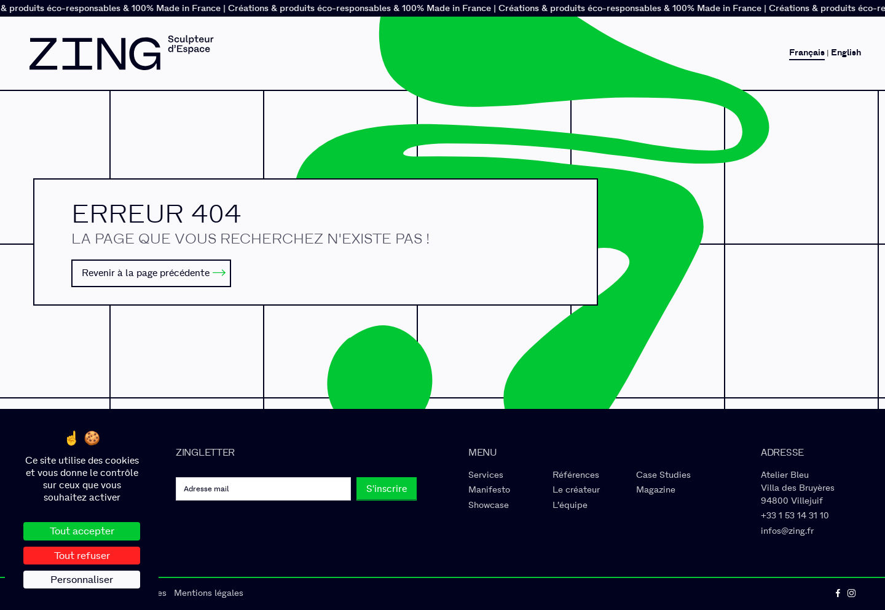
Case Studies (663, 475)
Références (576, 475)
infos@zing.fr (787, 531)
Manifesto (489, 490)
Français (807, 53)
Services (485, 475)
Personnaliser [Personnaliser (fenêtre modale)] (81, 579)
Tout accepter (82, 531)
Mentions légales (208, 593)
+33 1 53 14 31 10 (795, 515)
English (846, 53)
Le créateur (576, 490)
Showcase (488, 505)
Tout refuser (82, 555)
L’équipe (570, 505)
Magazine (655, 490)
